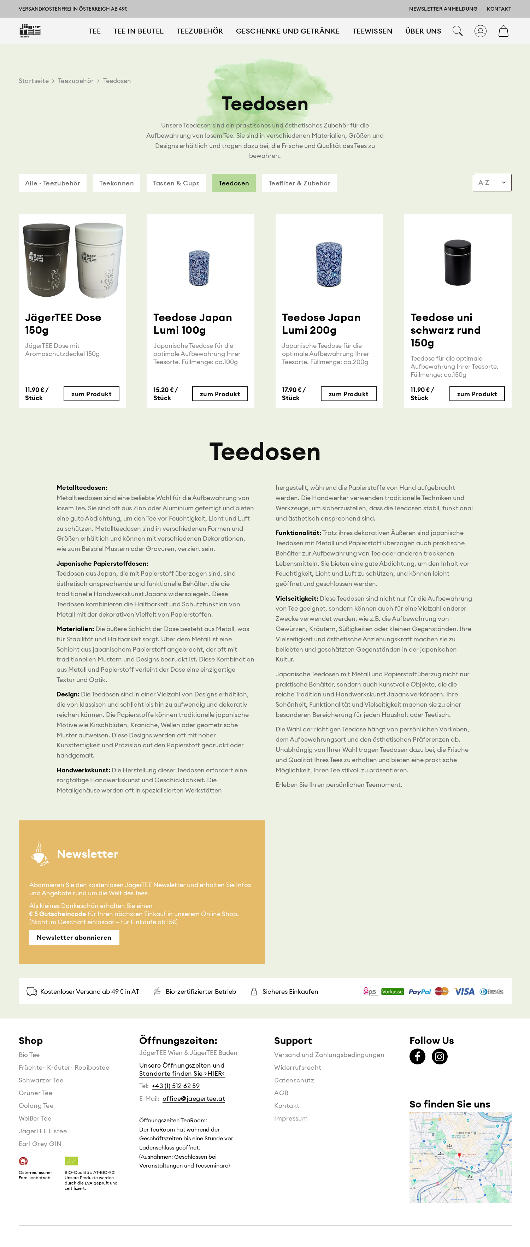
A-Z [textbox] (483, 182)
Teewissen (373, 40)
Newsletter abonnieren (74, 937)
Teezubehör (200, 40)
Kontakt (499, 9)
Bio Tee (29, 1055)
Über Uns (423, 40)
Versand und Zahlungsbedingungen (329, 1055)
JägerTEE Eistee (43, 1131)
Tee (95, 40)
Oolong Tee (36, 1105)
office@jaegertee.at (194, 1098)
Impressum (291, 1118)
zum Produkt (91, 394)
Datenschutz (294, 1080)
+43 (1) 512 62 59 (176, 1086)
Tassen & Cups (176, 183)
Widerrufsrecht (297, 1067)
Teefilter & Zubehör (300, 183)
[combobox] (492, 182)
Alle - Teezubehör (53, 183)
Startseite (34, 81)
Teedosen (234, 183)
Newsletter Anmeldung (443, 9)
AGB (281, 1093)
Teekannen (116, 183)
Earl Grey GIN (40, 1144)
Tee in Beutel (138, 40)
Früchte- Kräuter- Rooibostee (64, 1067)
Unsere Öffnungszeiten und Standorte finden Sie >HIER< (182, 1069)
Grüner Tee (36, 1093)
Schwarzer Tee (41, 1080)
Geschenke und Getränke (288, 40)
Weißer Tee (35, 1118)
